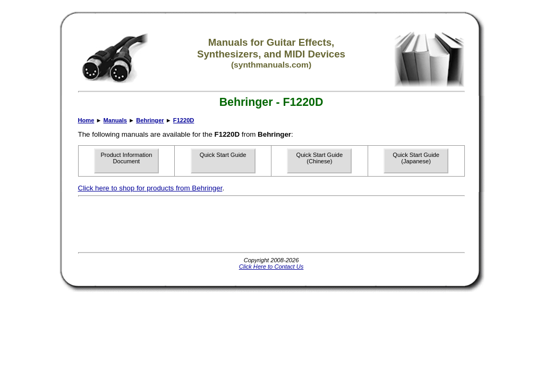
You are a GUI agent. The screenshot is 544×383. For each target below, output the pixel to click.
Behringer (150, 120)
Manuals (115, 120)
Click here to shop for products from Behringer (150, 188)
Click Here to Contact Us (271, 266)
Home (86, 120)
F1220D (183, 120)
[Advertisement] (271, 224)
